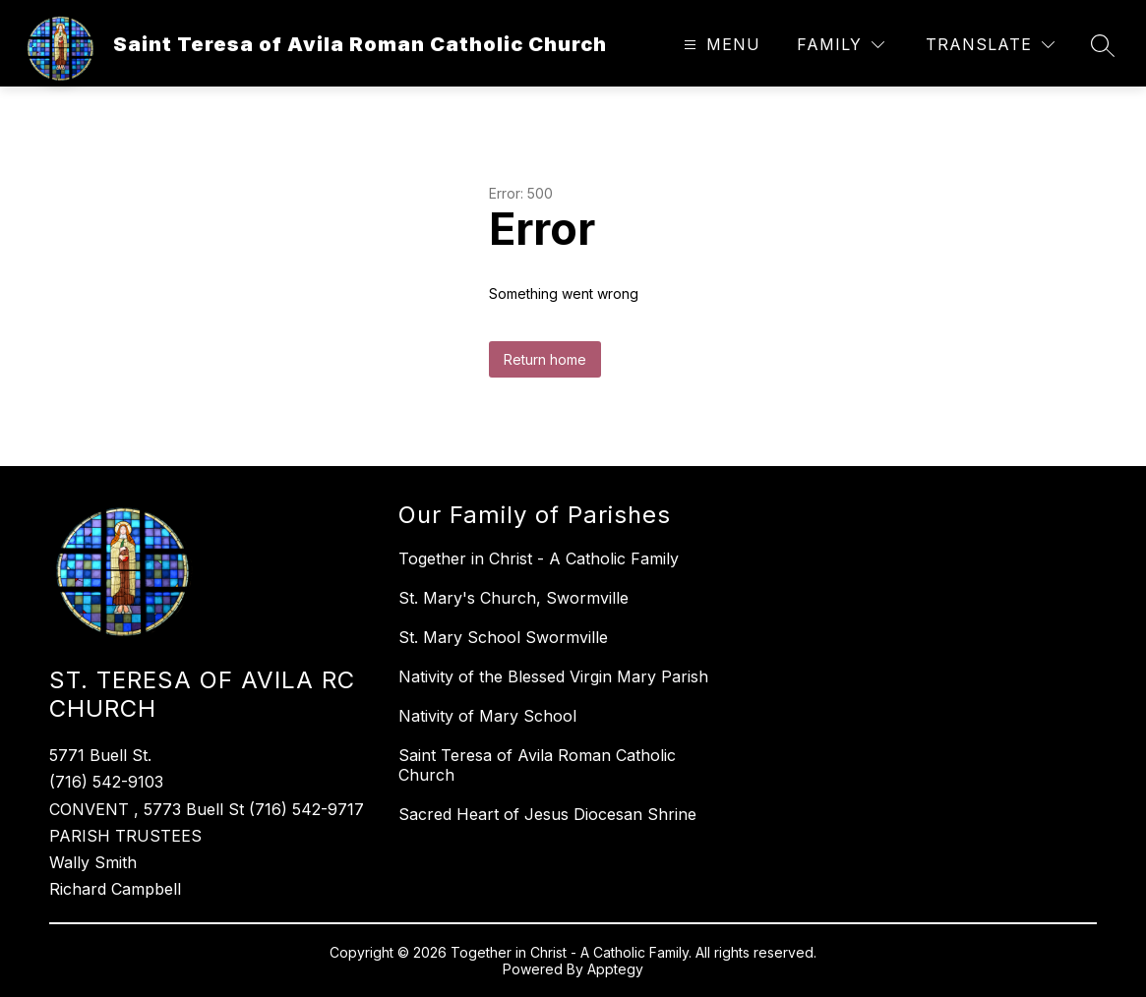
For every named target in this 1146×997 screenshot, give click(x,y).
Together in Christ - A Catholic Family (538, 558)
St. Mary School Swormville (503, 637)
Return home (545, 359)
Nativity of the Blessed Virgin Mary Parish (553, 676)
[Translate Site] (990, 44)
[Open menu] (719, 44)
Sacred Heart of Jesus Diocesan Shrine (547, 814)
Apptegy (615, 969)
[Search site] (1103, 45)
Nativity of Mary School (487, 716)
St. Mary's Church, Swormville (513, 598)
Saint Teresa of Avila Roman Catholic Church (537, 765)
